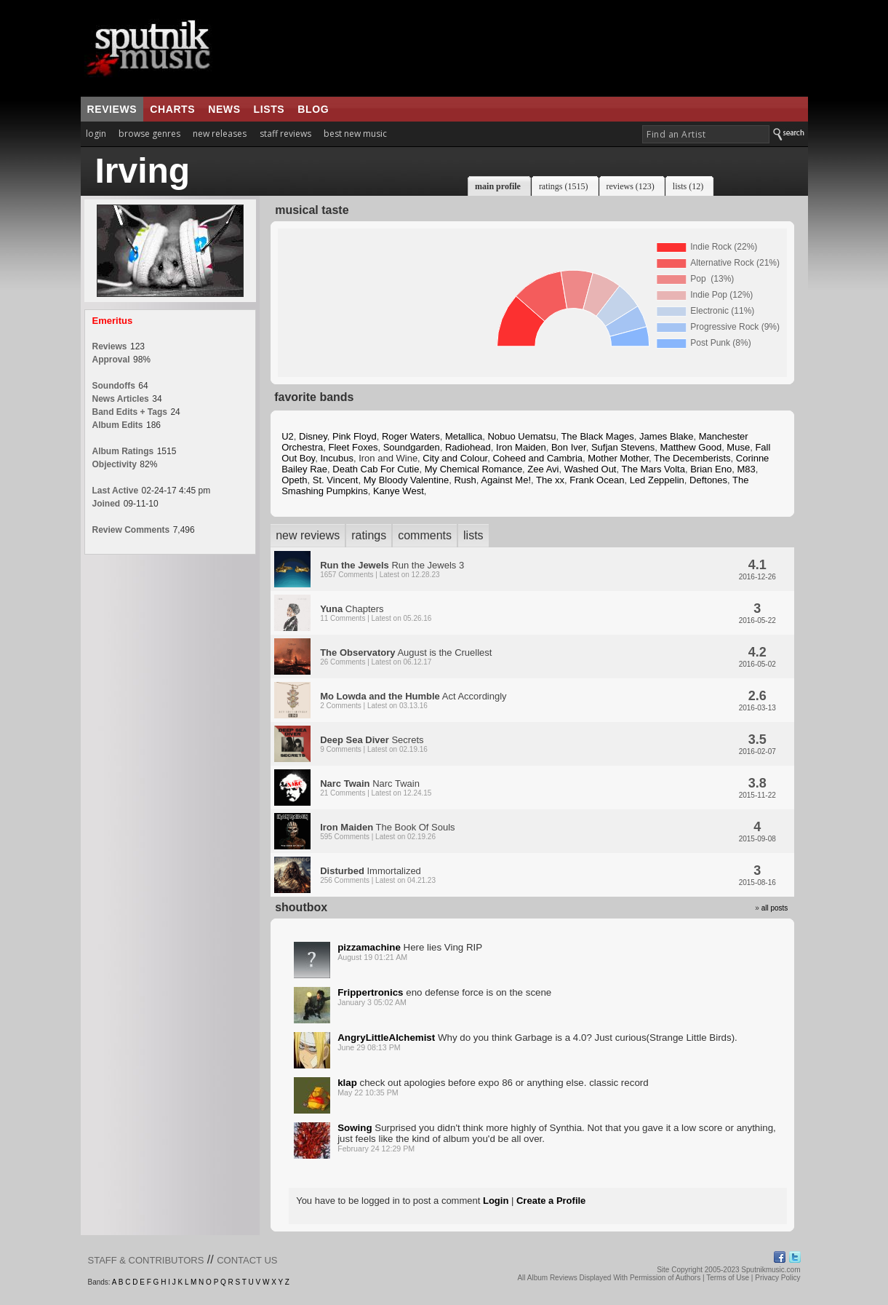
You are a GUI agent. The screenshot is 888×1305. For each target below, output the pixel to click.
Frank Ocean (596, 480)
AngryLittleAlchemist (386, 1037)
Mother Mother (618, 458)
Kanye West (398, 490)
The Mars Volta (652, 469)
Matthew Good (691, 447)
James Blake (666, 436)
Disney (313, 436)
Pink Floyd (354, 436)
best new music (355, 133)
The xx (550, 480)
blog (313, 109)
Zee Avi (543, 469)
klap (347, 1082)
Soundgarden (411, 447)
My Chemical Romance (473, 469)
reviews (112, 109)
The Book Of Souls (387, 831)
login (96, 133)
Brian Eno (711, 469)
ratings (368, 535)
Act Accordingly (413, 700)
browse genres (149, 133)
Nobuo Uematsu (521, 436)
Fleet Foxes (352, 447)
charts (172, 109)
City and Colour (455, 458)
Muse (738, 447)
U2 (287, 436)
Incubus (336, 458)
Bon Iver (568, 447)
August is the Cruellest (406, 656)
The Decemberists (692, 458)
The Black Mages (597, 436)
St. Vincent (336, 480)
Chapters (375, 612)
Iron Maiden (521, 447)
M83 (746, 469)
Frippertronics (370, 992)
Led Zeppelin (657, 480)
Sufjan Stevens (623, 447)
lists (269, 109)
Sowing (354, 1127)
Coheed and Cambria (537, 458)
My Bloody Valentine (406, 480)
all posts (774, 908)
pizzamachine (369, 947)
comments (425, 535)
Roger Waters (411, 436)
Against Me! (506, 480)
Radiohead (468, 447)
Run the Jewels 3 (392, 569)
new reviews (308, 535)
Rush (465, 480)
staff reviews (285, 133)
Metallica (463, 436)
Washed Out (590, 469)
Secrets (374, 743)
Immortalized (378, 874)
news (224, 109)
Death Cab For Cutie (375, 469)
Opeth (294, 480)
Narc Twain (375, 787)
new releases (220, 133)
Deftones (708, 480)
